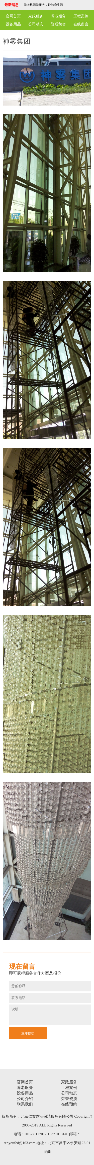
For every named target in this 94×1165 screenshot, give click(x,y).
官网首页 (13, 16)
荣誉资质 (69, 1098)
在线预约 (69, 1104)
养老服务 (58, 16)
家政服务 (35, 16)
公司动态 (35, 24)
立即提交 (27, 1033)
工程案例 (80, 16)
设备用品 (13, 24)
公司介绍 (25, 1098)
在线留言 (80, 24)
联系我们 (25, 1104)
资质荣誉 (58, 24)
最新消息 (12, 5)
